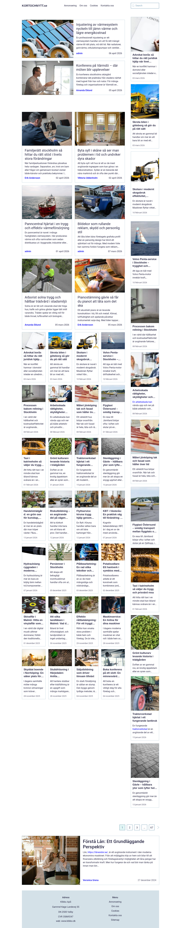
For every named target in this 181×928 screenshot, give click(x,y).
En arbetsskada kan (142, 402)
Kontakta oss (107, 5)
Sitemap (115, 920)
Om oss (83, 5)
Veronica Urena (91, 880)
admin (79, 53)
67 (151, 827)
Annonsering (70, 5)
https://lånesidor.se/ (98, 852)
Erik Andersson (32, 178)
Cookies (94, 5)
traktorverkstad (139, 729)
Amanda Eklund (84, 90)
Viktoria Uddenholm (88, 178)
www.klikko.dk (68, 921)
